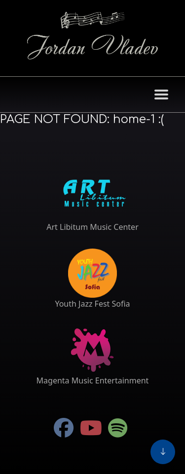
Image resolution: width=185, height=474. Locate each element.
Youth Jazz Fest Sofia (92, 303)
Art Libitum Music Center (92, 226)
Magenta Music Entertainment (93, 380)
